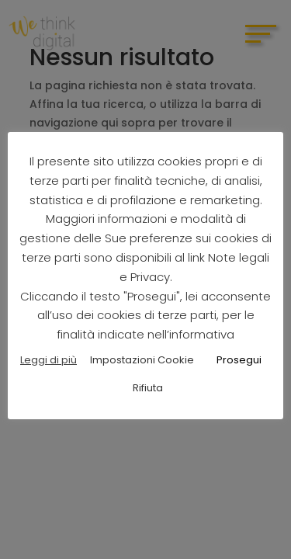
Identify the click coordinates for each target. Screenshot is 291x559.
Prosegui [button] (239, 359)
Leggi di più (48, 359)
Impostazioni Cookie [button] (142, 359)
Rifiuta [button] (148, 387)
